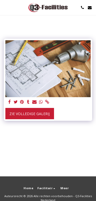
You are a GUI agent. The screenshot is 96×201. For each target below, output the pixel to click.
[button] (5, 7)
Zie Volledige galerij (29, 113)
